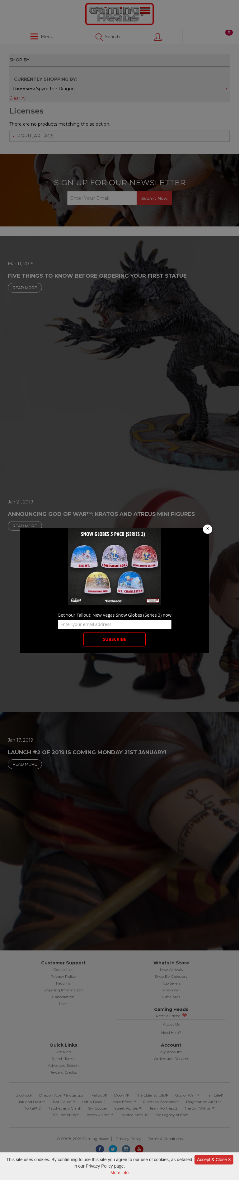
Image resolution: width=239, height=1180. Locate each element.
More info (119, 1172)
